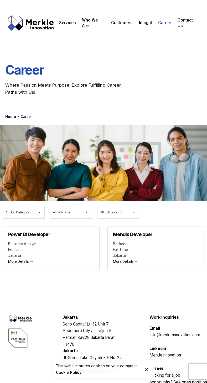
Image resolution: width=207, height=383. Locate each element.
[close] (146, 369)
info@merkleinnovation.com (174, 334)
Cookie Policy (68, 372)
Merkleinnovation (165, 355)
